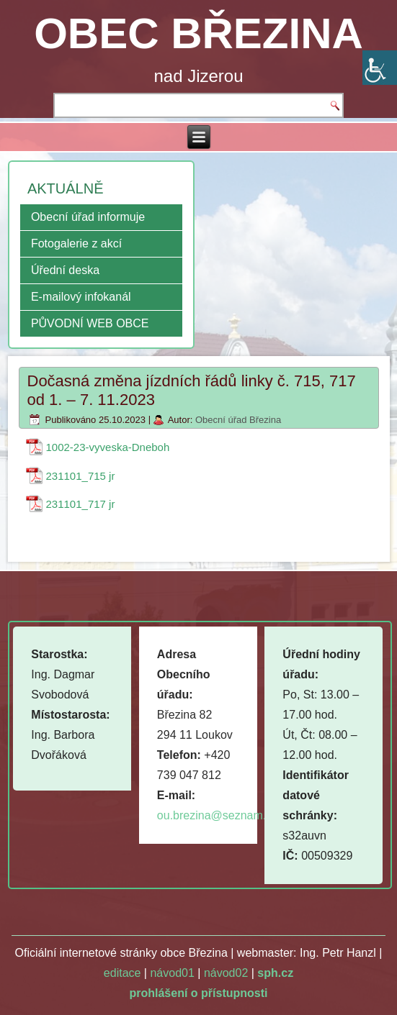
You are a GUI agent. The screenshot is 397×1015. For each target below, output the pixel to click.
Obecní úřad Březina (238, 419)
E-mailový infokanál (81, 297)
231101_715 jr (80, 476)
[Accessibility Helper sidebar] (379, 67)
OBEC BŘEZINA (198, 33)
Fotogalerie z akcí (76, 243)
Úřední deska (65, 270)
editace (122, 973)
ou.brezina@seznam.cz (217, 815)
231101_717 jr (80, 504)
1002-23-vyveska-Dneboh (108, 447)
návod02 (226, 973)
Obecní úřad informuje (88, 217)
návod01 (172, 973)
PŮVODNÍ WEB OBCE (90, 323)
